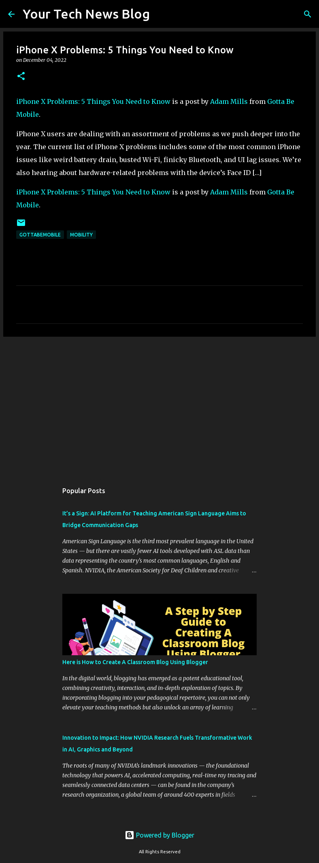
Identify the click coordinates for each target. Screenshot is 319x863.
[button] (21, 76)
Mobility (81, 234)
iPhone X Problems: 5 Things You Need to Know (93, 101)
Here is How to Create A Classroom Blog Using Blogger (135, 662)
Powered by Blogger (159, 835)
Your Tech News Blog (86, 13)
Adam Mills (229, 101)
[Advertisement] (159, 405)
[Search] (161, 14)
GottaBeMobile (40, 234)
